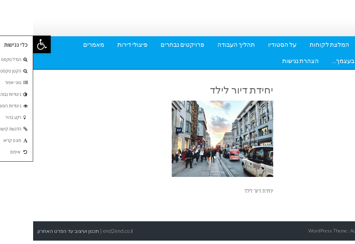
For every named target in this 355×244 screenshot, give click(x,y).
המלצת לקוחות (296, 44)
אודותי (337, 44)
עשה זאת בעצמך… (322, 60)
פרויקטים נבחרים (149, 44)
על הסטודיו (249, 44)
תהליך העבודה (203, 44)
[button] (9, 44)
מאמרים (60, 44)
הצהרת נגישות (267, 60)
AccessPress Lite (334, 230)
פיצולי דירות (99, 44)
